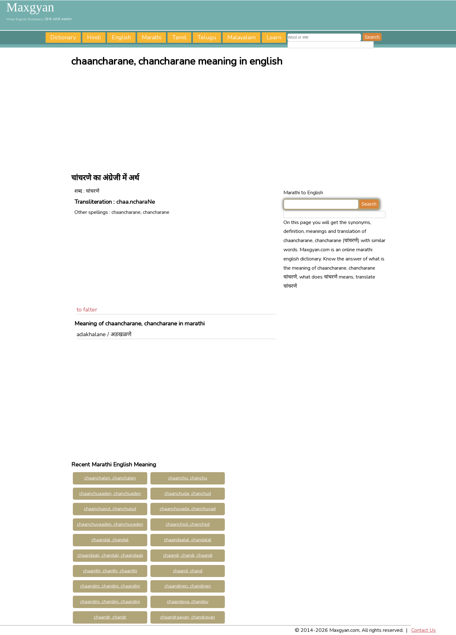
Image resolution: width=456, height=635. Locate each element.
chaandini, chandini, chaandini (110, 602)
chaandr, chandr (110, 617)
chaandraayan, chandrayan (187, 617)
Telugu (207, 37)
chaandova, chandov (187, 602)
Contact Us (423, 630)
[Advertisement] (229, 118)
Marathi (151, 37)
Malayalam (241, 37)
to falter (87, 309)
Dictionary (63, 37)
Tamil (179, 37)
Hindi (94, 37)
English (121, 37)
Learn (274, 37)
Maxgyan (30, 7)
